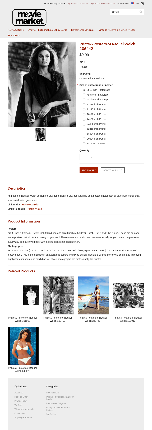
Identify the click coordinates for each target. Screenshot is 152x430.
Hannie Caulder (30, 204)
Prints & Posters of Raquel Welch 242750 (93, 319)
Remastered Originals (83, 29)
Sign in (93, 3)
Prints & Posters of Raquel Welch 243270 (22, 369)
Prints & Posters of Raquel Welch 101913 (128, 319)
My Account (72, 3)
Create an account (107, 3)
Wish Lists (84, 3)
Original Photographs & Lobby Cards (47, 29)
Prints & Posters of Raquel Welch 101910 (22, 319)
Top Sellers (14, 35)
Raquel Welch (34, 208)
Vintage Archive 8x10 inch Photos (117, 29)
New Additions (16, 29)
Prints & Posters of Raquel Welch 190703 (57, 319)
